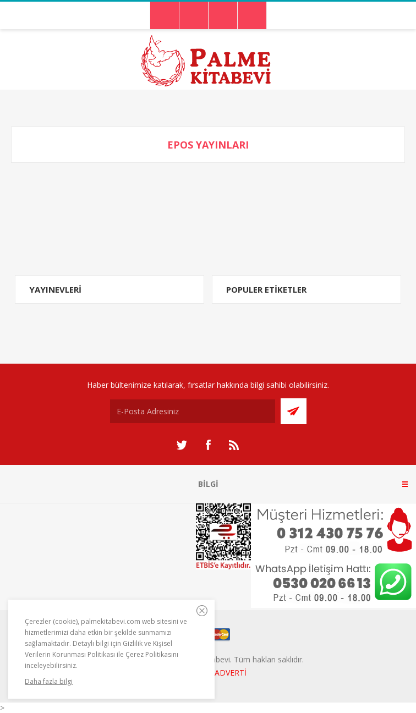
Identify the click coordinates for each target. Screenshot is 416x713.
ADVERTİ (231, 672)
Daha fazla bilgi (49, 681)
